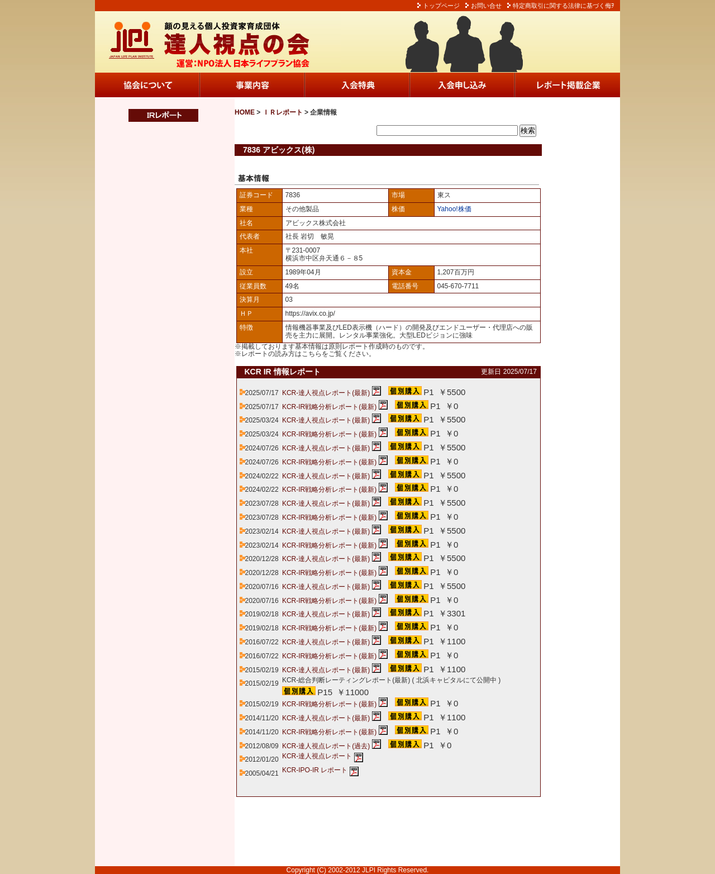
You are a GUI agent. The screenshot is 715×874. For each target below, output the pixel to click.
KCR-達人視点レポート (317, 756)
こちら (312, 354)
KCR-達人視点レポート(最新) (326, 393)
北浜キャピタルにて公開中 (456, 680)
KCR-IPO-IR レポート (314, 770)
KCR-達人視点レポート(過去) (326, 746)
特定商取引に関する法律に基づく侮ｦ (563, 5)
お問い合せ (486, 5)
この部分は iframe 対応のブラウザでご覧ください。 (156, 347)
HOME (245, 112)
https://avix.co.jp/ (310, 313)
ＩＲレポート (283, 112)
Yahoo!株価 (454, 209)
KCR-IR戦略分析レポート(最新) (329, 407)
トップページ (441, 5)
